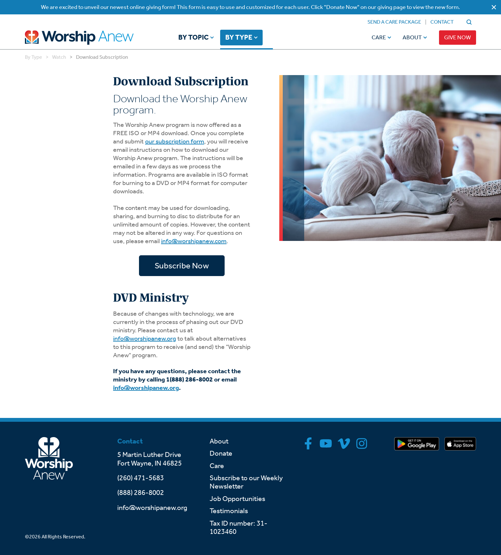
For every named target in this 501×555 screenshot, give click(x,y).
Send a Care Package (394, 22)
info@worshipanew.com (194, 241)
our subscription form (174, 141)
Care (379, 37)
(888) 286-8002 (140, 493)
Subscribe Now (182, 266)
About (412, 37)
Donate (221, 453)
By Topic (193, 37)
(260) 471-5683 (140, 478)
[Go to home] (91, 37)
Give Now (457, 37)
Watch (59, 57)
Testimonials (229, 511)
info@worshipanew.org (144, 338)
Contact (442, 22)
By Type (238, 37)
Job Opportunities (237, 499)
